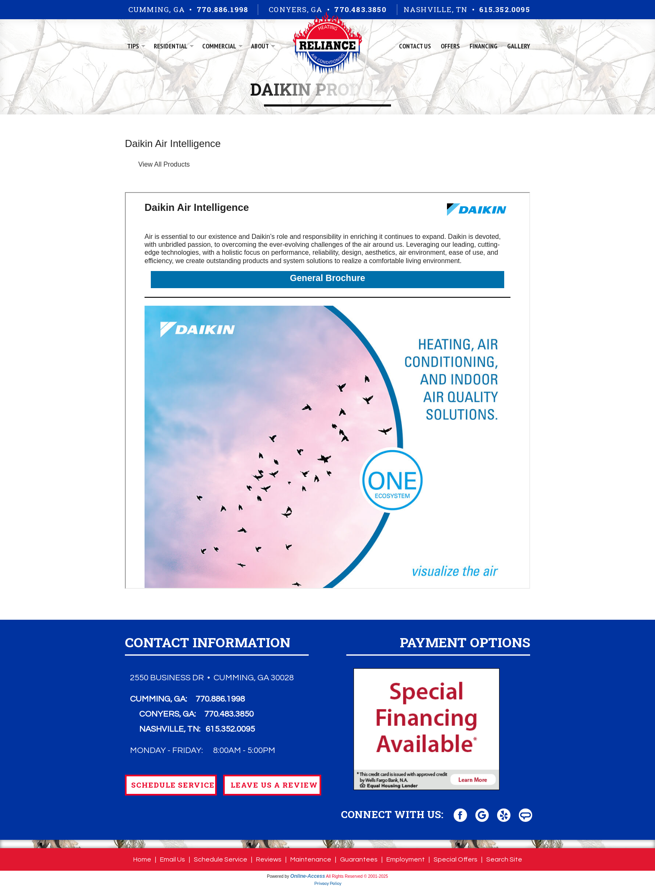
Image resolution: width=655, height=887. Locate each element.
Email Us (172, 859)
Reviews (269, 859)
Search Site (504, 859)
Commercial (219, 46)
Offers (450, 46)
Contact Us (415, 46)
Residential (171, 46)
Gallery (518, 46)
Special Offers (455, 859)
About (260, 46)
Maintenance (310, 859)
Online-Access (307, 876)
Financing (484, 46)
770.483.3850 (360, 9)
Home (142, 859)
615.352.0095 (504, 9)
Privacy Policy (327, 884)
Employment (405, 859)
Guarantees (359, 859)
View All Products (164, 164)
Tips (133, 46)
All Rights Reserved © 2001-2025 (357, 876)
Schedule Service (220, 859)
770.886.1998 (222, 9)
